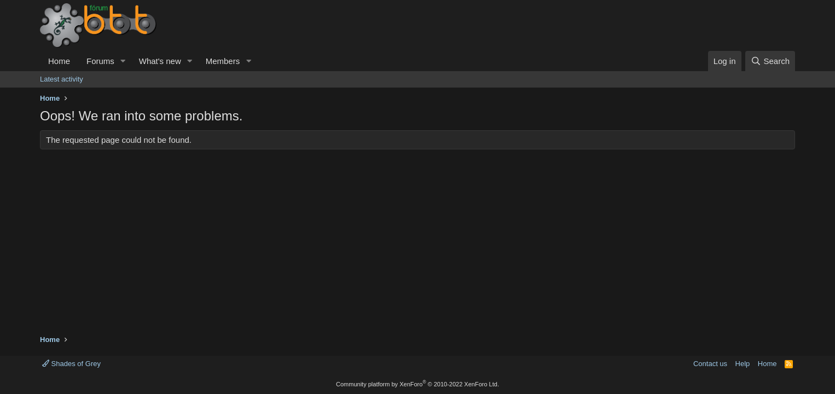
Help (742, 364)
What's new (160, 61)
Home (59, 61)
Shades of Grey (71, 364)
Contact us (710, 364)
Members (223, 61)
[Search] (770, 61)
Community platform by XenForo (417, 384)
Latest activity (61, 79)
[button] (123, 61)
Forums (100, 61)
